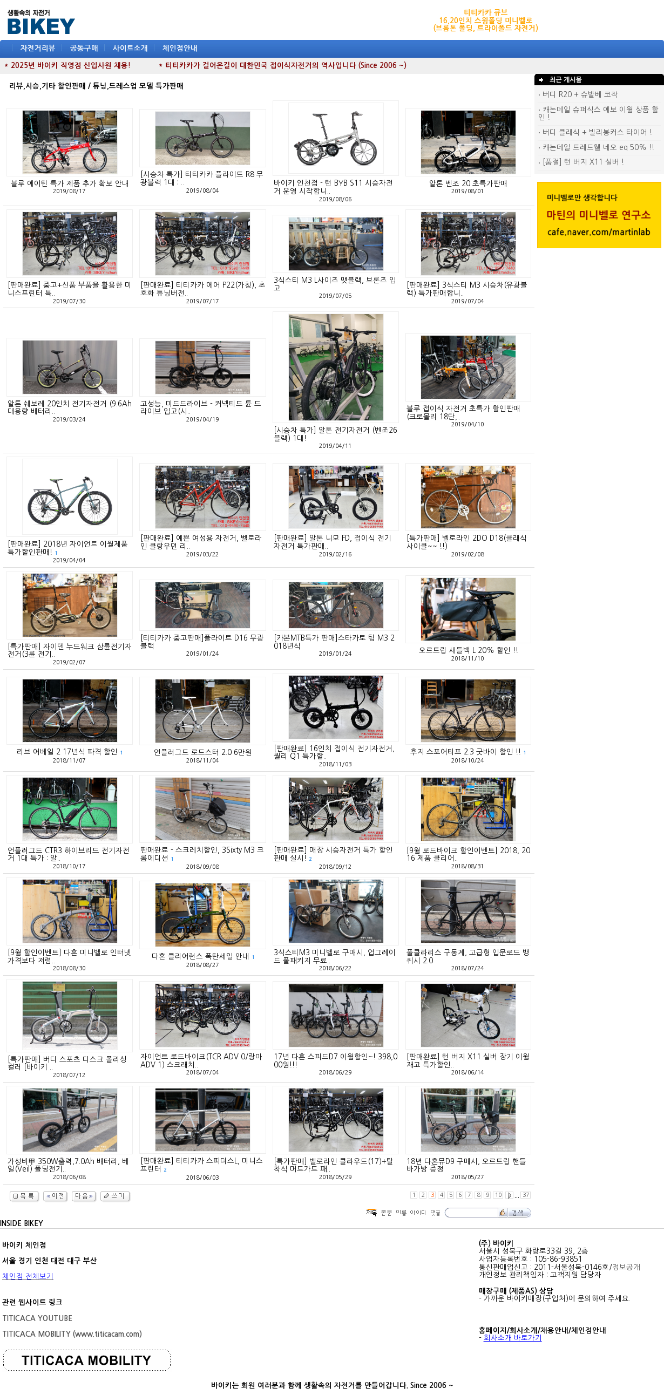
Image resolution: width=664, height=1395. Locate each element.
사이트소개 (130, 48)
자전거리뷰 (38, 48)
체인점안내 (180, 48)
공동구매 (84, 48)
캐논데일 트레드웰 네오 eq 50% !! (596, 147)
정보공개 (626, 1267)
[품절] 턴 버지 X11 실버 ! (581, 162)
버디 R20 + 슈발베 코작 (578, 94)
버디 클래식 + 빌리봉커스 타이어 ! (595, 132)
